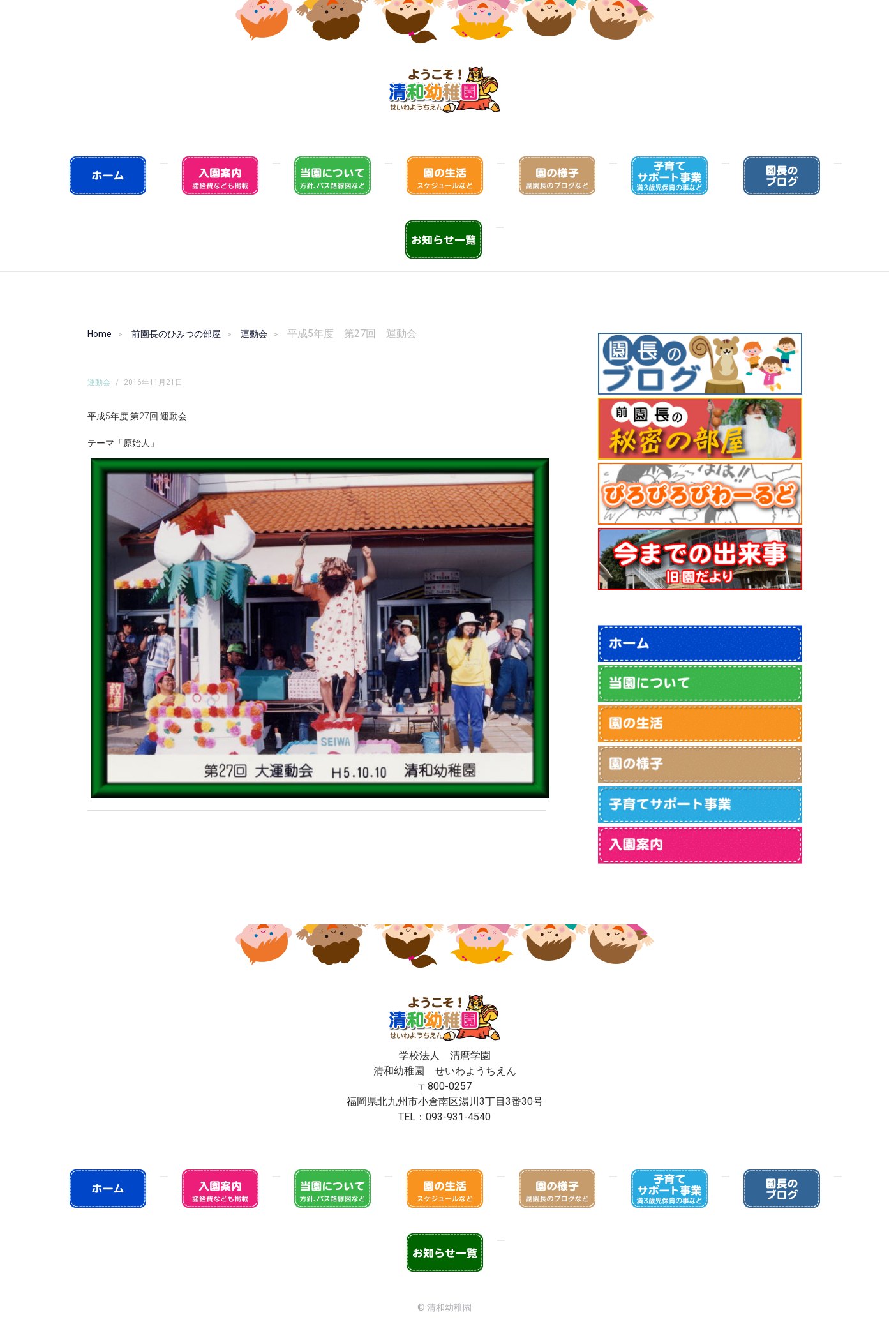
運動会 (254, 334)
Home (99, 334)
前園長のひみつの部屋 (176, 334)
